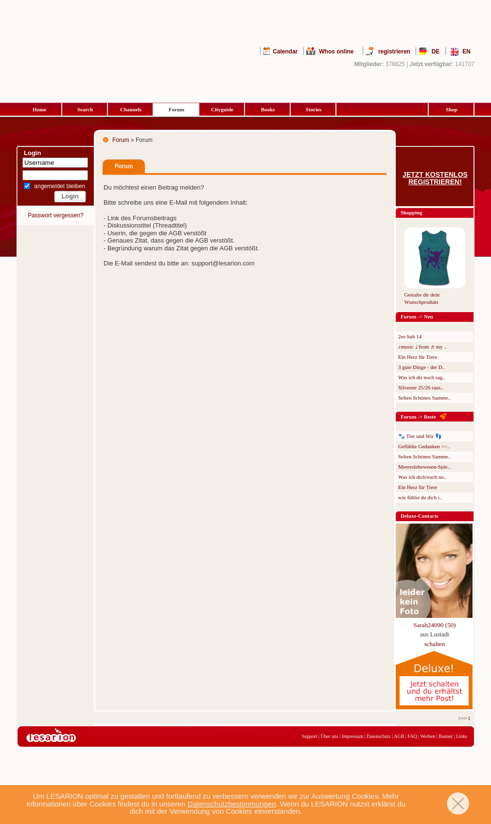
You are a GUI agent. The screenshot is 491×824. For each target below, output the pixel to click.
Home (39, 109)
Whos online (336, 51)
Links (461, 736)
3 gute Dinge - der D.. (421, 367)
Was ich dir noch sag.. (421, 377)
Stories (313, 109)
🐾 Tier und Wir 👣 (420, 436)
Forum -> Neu (417, 316)
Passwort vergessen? (56, 215)
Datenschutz (378, 736)
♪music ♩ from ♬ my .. (422, 347)
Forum (176, 109)
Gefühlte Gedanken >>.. (424, 446)
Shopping (411, 212)
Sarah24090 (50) (434, 625)
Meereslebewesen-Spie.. (424, 467)
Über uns (329, 736)
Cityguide (222, 109)
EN (466, 51)
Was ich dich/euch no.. (422, 477)
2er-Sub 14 (409, 336)
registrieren (394, 51)
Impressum (352, 736)
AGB (399, 736)
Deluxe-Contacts (419, 516)
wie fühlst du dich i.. (420, 497)
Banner (445, 736)
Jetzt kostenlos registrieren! (435, 178)
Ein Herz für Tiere (417, 357)
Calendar (285, 51)
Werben (427, 736)
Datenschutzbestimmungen (232, 804)
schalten (434, 644)
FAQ (412, 736)
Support (309, 736)
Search (85, 109)
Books (268, 109)
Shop (451, 109)
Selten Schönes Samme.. (424, 398)
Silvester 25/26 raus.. (420, 387)
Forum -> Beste (418, 417)
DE (436, 51)
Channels (130, 109)
